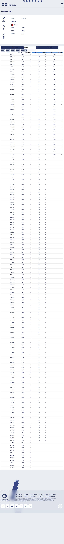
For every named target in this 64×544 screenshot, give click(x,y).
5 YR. (18, 50)
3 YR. (13, 50)
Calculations (15, 47)
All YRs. (24, 50)
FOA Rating (50, 47)
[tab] (6, 47)
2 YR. (8, 50)
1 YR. (3, 50)
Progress (26, 47)
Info (2, 47)
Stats (37, 47)
